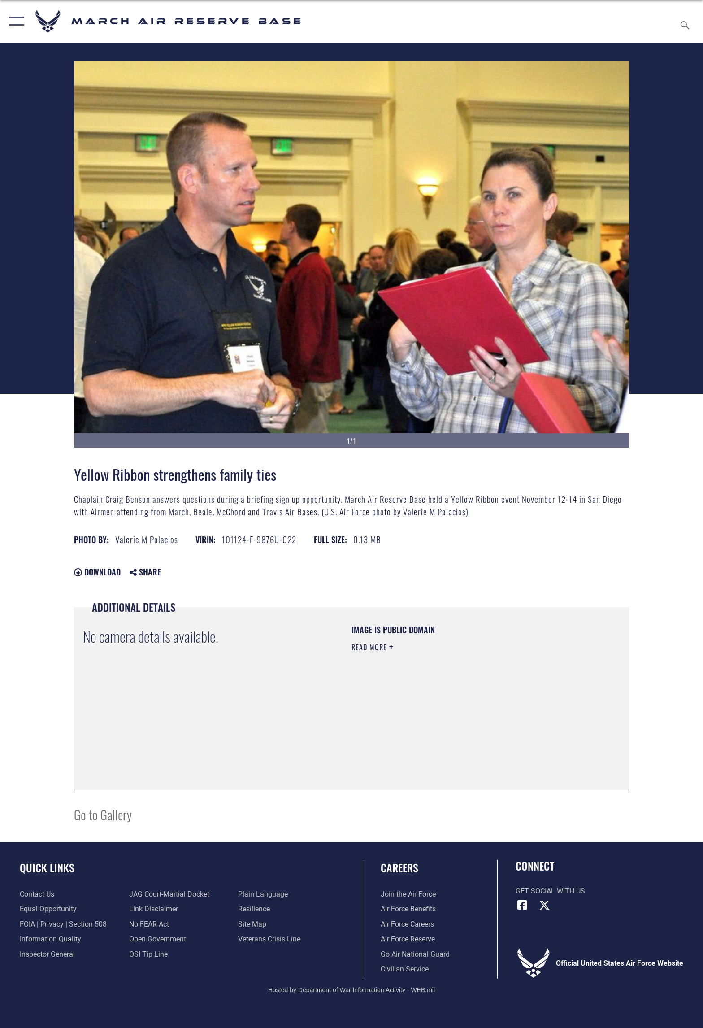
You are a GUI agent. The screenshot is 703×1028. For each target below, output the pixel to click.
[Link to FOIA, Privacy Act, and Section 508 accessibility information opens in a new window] (63, 924)
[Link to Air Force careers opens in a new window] (407, 924)
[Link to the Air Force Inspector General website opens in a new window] (47, 954)
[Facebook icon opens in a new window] (522, 905)
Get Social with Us (550, 891)
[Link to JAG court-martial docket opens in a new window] (169, 894)
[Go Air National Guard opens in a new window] (415, 954)
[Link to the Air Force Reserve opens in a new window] (408, 939)
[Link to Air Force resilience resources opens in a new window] (254, 909)
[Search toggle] (686, 21)
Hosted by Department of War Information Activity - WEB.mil (351, 989)
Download (97, 572)
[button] (14, 21)
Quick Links (47, 868)
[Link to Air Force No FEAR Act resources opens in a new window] (149, 924)
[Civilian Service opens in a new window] (405, 969)
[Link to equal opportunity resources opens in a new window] (48, 909)
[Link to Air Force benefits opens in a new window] (408, 909)
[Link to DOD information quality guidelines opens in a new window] (50, 939)
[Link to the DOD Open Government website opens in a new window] (157, 939)
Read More (370, 647)
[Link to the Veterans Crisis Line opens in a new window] (269, 939)
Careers (399, 868)
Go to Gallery (103, 814)
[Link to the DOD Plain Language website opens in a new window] (263, 894)
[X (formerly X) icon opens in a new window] (544, 905)
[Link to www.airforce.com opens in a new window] (408, 894)
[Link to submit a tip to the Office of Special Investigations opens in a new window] (148, 954)
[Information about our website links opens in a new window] (153, 909)
